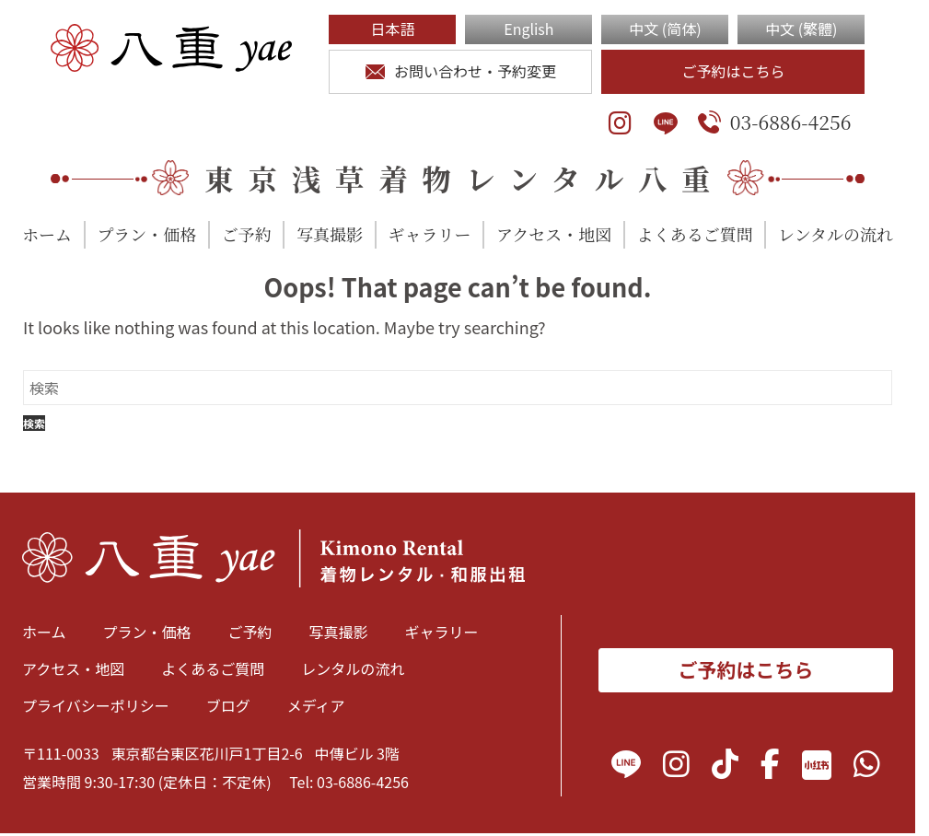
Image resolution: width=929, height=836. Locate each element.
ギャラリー (430, 234)
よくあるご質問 (695, 234)
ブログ (228, 705)
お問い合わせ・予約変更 (461, 71)
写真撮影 (329, 234)
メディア (316, 705)
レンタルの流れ (835, 234)
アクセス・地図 (553, 234)
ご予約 (247, 234)
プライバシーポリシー (95, 705)
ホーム (47, 234)
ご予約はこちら (732, 71)
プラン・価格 (146, 234)
